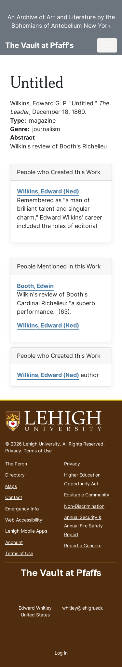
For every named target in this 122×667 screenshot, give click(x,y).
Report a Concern (83, 545)
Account (14, 542)
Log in (61, 653)
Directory (15, 475)
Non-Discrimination (84, 506)
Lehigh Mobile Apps (26, 531)
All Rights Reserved (82, 444)
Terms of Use (38, 450)
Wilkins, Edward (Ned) (48, 191)
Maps (11, 486)
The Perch (16, 464)
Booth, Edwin (35, 286)
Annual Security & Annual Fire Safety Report (83, 526)
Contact (13, 497)
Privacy (13, 450)
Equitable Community (86, 495)
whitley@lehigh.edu (82, 606)
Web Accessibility (23, 520)
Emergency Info (22, 509)
